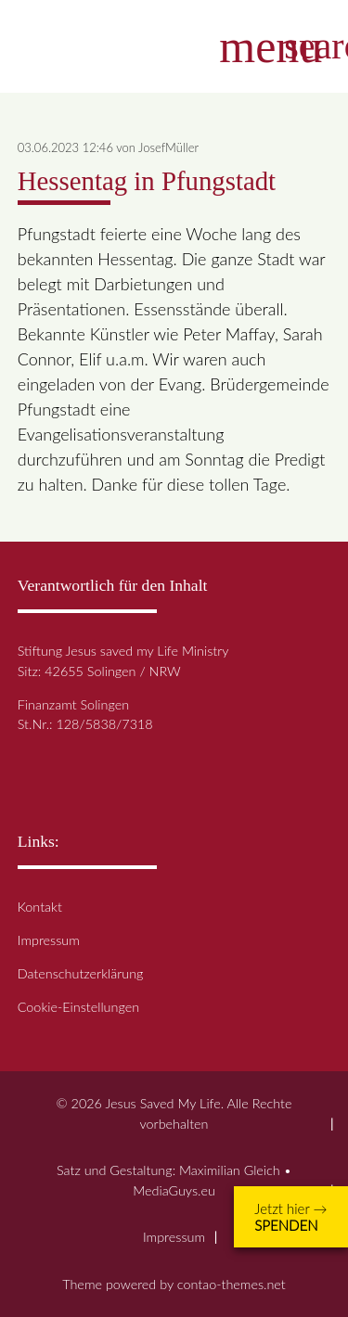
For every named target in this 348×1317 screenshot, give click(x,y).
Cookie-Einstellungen (78, 1007)
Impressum (49, 940)
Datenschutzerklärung (81, 973)
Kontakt (40, 906)
